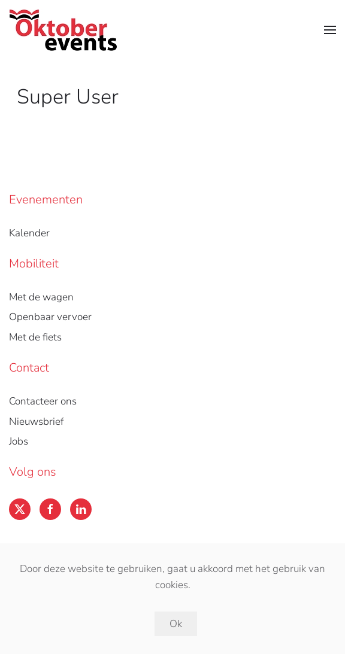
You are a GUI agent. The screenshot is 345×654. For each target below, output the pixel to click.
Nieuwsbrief (36, 421)
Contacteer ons (43, 401)
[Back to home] (63, 30)
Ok (176, 624)
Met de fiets (35, 337)
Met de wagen (41, 297)
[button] (330, 30)
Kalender (29, 233)
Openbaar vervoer (50, 317)
